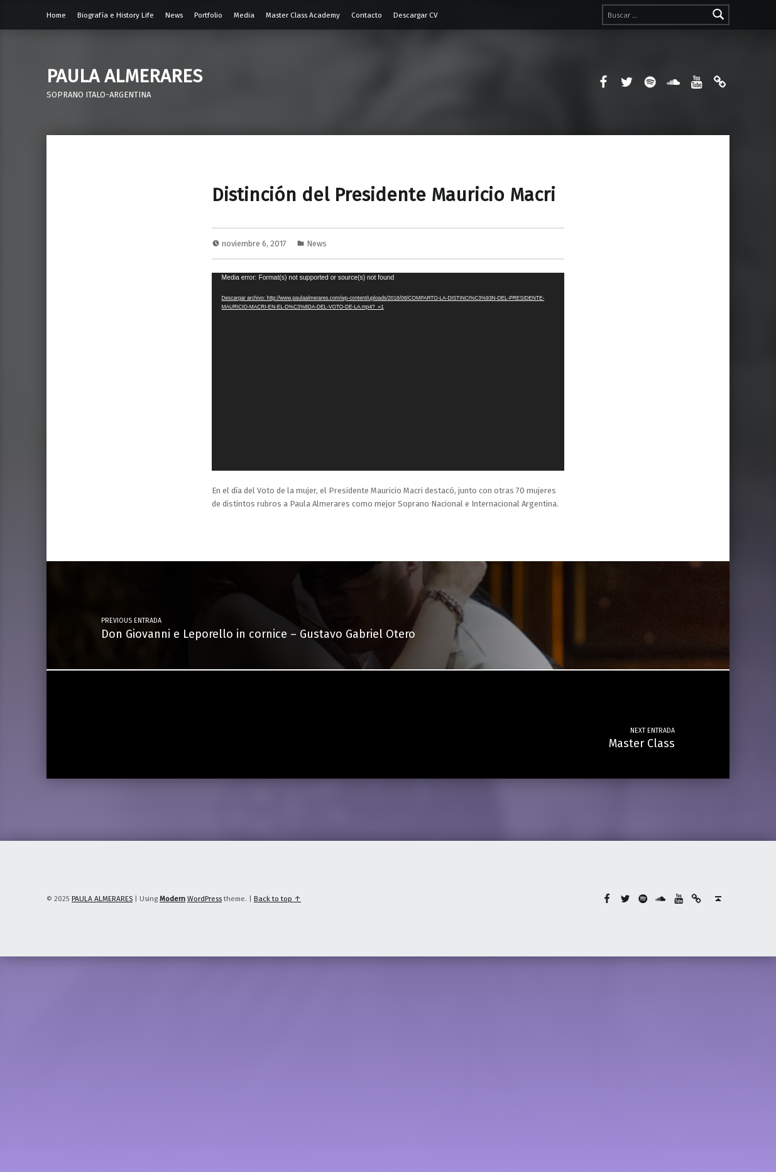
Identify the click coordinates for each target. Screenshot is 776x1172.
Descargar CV (415, 15)
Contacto (366, 15)
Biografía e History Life (115, 15)
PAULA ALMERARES (124, 76)
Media (244, 15)
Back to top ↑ (277, 898)
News (174, 15)
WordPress (204, 898)
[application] (388, 372)
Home (56, 15)
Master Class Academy (303, 15)
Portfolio (208, 15)
